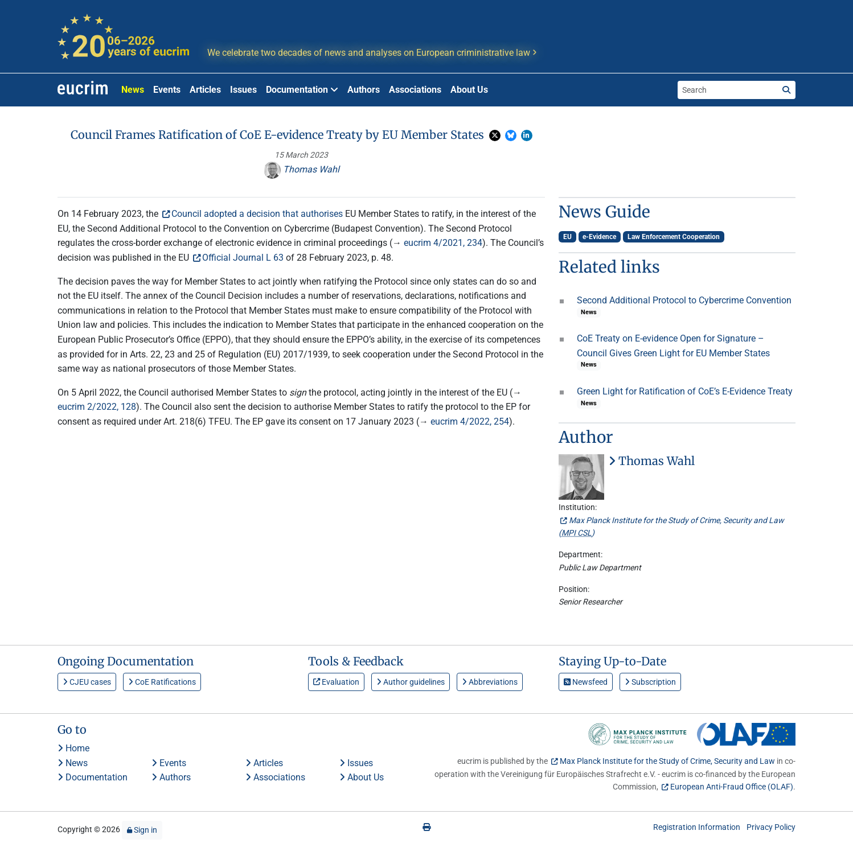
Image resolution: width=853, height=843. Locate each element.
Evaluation (336, 681)
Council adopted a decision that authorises (257, 213)
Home (73, 748)
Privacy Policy (771, 827)
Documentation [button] (302, 89)
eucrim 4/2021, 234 (443, 242)
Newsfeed (586, 681)
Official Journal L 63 (243, 257)
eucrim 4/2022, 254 (469, 421)
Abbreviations (490, 681)
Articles (205, 89)
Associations (415, 89)
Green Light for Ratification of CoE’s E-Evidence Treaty (685, 391)
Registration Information (696, 827)
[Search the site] (728, 90)
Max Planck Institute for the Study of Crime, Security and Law (667, 761)
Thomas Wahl (301, 169)
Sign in (142, 829)
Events (167, 89)
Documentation (93, 777)
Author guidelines (410, 681)
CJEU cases (87, 681)
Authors (363, 89)
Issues (243, 89)
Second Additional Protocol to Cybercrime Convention (684, 300)
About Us (469, 89)
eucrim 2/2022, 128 (97, 406)
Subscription (650, 681)
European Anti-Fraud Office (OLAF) (731, 786)
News (132, 89)
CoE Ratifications (162, 681)
